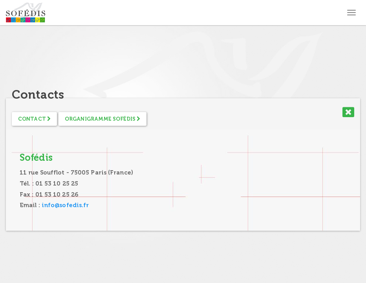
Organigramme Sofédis (102, 119)
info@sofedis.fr (65, 205)
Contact (34, 119)
